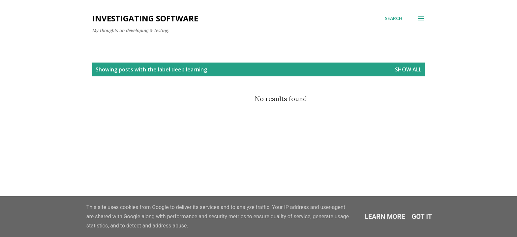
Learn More (385, 217)
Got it (422, 217)
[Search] (393, 18)
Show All (408, 69)
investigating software (145, 18)
